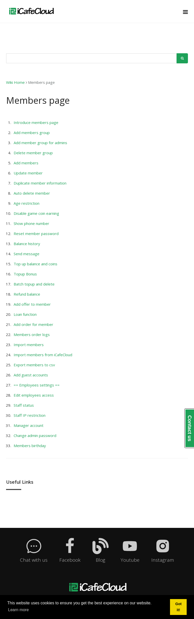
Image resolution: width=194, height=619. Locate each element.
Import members (29, 344)
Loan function (25, 314)
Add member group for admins (40, 142)
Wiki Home (15, 82)
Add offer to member (32, 304)
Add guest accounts (31, 374)
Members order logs (32, 334)
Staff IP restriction (29, 415)
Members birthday (30, 445)
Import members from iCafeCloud (43, 354)
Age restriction (26, 203)
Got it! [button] (178, 607)
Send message (26, 253)
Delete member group (33, 152)
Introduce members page (36, 122)
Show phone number (31, 223)
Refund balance (27, 294)
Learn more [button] (18, 610)
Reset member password (36, 233)
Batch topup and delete (34, 284)
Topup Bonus (25, 273)
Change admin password (35, 435)
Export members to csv (34, 364)
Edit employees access (34, 395)
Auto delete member (32, 193)
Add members (26, 162)
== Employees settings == (37, 385)
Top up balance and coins (35, 263)
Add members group (32, 132)
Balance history (27, 243)
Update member (28, 172)
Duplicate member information (40, 183)
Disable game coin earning (36, 213)
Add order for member (33, 324)
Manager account (28, 425)
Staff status (24, 405)
